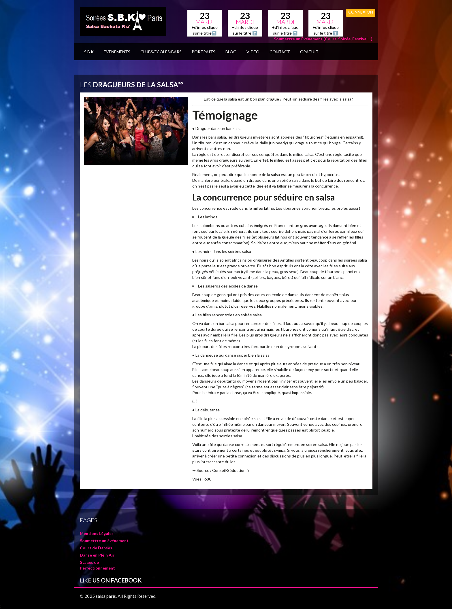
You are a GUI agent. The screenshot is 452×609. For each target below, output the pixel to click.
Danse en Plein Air (97, 555)
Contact (280, 51)
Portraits (203, 51)
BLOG (230, 51)
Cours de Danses (96, 547)
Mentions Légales (97, 533)
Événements (117, 51)
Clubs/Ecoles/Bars (161, 51)
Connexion (360, 12)
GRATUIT (309, 51)
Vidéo (252, 51)
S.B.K (89, 51)
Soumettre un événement (104, 540)
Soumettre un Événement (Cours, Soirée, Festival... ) (323, 38)
